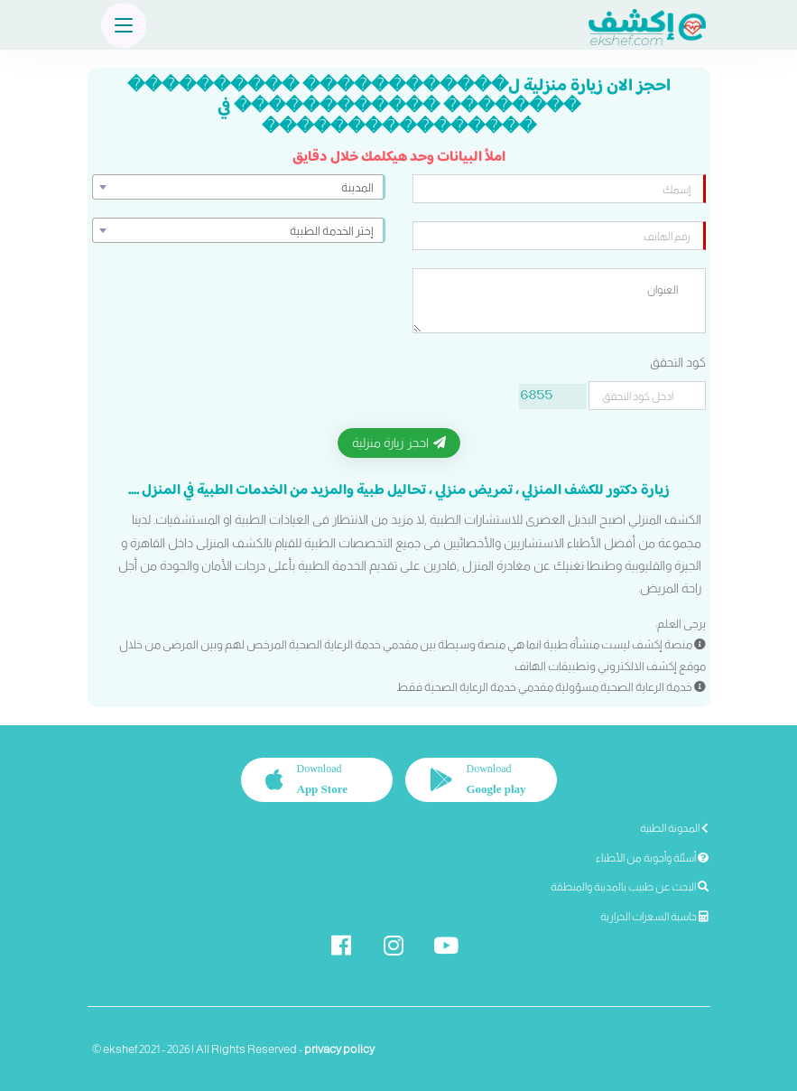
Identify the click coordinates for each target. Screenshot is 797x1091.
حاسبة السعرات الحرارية (654, 916)
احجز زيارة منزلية (399, 442)
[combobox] (238, 187)
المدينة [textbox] (357, 187)
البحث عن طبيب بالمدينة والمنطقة (630, 887)
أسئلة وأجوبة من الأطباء (652, 858)
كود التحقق (678, 362)
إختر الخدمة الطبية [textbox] (332, 231)
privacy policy (339, 1049)
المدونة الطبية (674, 828)
